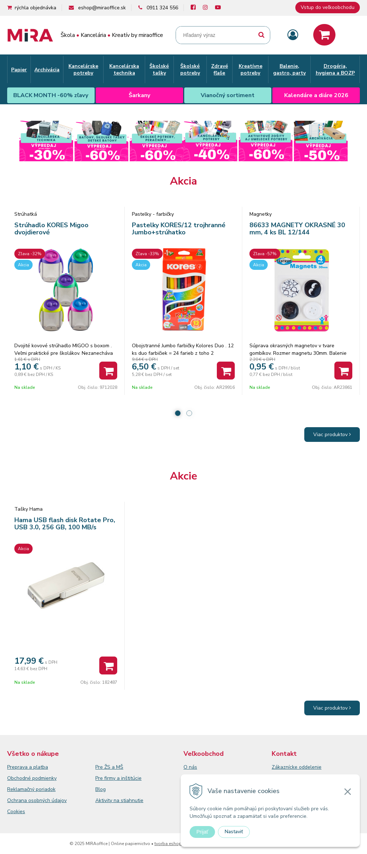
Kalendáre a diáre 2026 (316, 95)
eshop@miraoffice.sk (102, 7)
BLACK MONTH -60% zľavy (50, 95)
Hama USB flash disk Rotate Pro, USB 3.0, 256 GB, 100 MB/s (64, 523)
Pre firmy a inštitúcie (118, 778)
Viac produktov (332, 434)
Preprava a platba (27, 767)
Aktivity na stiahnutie (119, 800)
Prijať (202, 832)
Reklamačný (21, 789)
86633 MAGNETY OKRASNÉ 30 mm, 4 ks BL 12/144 (297, 229)
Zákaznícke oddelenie (296, 767)
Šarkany (139, 95)
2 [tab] (189, 413)
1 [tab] (178, 413)
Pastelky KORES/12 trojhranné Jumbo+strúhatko (178, 229)
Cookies (16, 811)
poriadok (46, 789)
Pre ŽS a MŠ (109, 767)
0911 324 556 (162, 7)
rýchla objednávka (35, 7)
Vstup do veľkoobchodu (327, 7)
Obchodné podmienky (32, 778)
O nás (190, 767)
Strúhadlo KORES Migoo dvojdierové (51, 229)
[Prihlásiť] (292, 35)
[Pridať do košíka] (108, 371)
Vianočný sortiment (227, 95)
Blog (100, 789)
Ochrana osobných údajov (37, 800)
